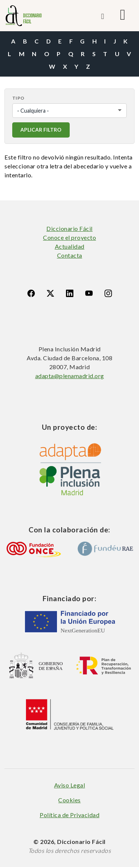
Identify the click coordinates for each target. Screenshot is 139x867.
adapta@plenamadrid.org (69, 375)
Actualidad (70, 246)
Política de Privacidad (69, 814)
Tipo (18, 98)
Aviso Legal (69, 785)
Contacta (69, 255)
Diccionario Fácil (69, 228)
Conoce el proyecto (69, 237)
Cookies (69, 799)
